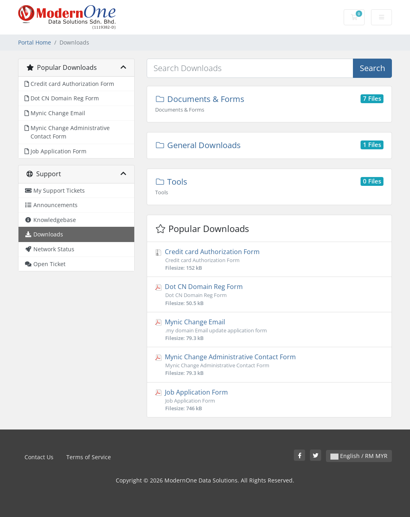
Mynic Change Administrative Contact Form (269, 364)
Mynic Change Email (269, 330)
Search (372, 68)
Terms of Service (88, 457)
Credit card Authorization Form (269, 259)
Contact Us (39, 457)
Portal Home (34, 42)
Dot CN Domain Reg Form (269, 294)
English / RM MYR (358, 456)
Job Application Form (269, 400)
